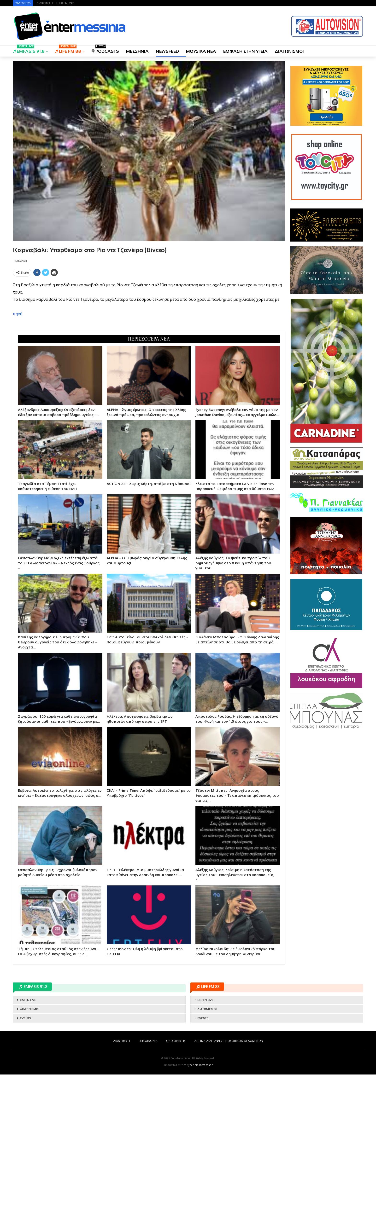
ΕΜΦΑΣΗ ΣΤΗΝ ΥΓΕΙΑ (245, 51)
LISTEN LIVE (28, 1138)
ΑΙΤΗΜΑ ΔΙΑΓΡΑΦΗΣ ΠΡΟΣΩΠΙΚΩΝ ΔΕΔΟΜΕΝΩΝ (228, 1179)
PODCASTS (105, 50)
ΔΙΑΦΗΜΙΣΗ (44, 3)
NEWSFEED (167, 51)
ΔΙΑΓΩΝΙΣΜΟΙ (289, 51)
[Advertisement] (149, 312)
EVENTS (25, 1156)
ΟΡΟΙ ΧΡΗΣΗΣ (176, 1179)
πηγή (17, 383)
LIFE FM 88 (68, 50)
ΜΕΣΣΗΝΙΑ (137, 51)
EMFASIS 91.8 (29, 50)
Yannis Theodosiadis (201, 1203)
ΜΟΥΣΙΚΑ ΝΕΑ (201, 51)
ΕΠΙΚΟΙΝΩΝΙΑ (65, 3)
